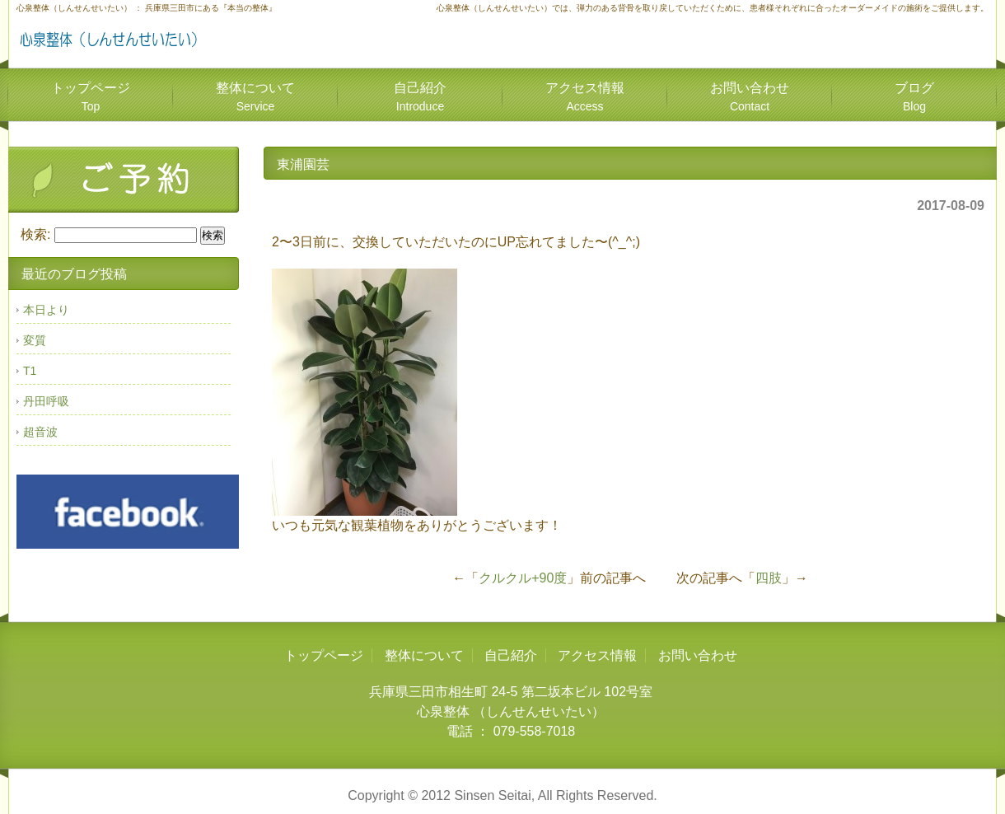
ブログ (914, 97)
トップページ (90, 97)
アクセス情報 (584, 97)
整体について (255, 97)
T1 (29, 370)
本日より (46, 309)
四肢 (768, 578)
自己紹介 (420, 97)
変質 (34, 340)
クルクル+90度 (523, 578)
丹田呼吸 (46, 401)
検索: (35, 234)
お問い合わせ (749, 97)
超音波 (40, 431)
